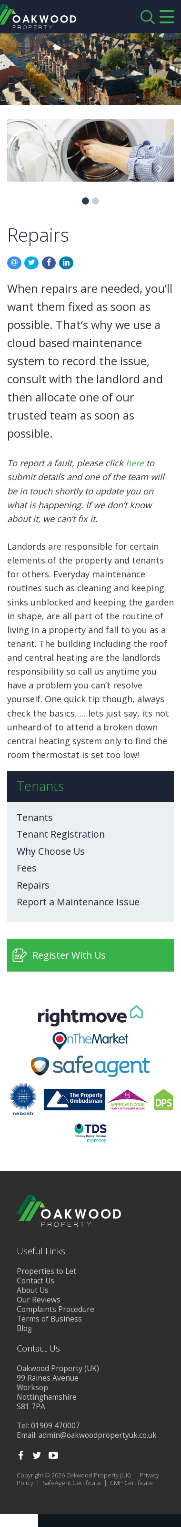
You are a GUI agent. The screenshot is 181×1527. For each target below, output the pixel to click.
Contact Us (35, 1281)
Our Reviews (38, 1300)
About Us (33, 1290)
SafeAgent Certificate (71, 1483)
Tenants (35, 817)
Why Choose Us (51, 851)
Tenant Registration (61, 834)
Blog (24, 1328)
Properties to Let (46, 1271)
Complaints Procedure (55, 1309)
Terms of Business (49, 1319)
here (135, 463)
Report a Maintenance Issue (78, 902)
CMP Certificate (131, 1483)
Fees (27, 868)
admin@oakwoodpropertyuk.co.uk (98, 1435)
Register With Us (69, 955)
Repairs (33, 885)
